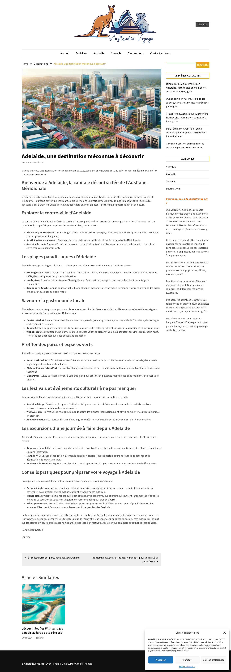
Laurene (25, 162)
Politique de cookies (187, 666)
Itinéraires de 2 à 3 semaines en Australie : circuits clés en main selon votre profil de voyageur (186, 87)
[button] (224, 632)
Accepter (160, 659)
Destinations (136, 53)
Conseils (116, 53)
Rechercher (203, 64)
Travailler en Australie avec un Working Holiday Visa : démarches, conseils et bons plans (187, 117)
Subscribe (202, 24)
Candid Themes (83, 663)
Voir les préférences (213, 659)
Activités (81, 53)
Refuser (187, 659)
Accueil (64, 53)
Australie (98, 53)
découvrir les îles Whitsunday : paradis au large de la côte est (42, 630)
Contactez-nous (160, 53)
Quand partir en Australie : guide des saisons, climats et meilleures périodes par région (187, 102)
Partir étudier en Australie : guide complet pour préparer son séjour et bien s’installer (186, 132)
